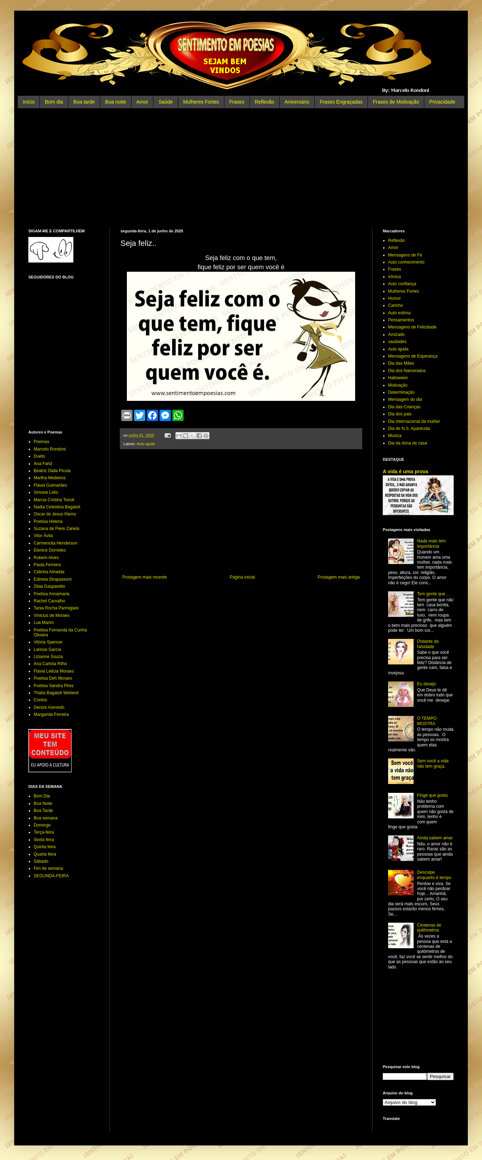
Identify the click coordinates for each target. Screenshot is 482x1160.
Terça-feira (44, 832)
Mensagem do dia (405, 399)
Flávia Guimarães (50, 485)
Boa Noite (43, 803)
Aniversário (297, 102)
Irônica (394, 276)
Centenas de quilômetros (429, 928)
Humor (394, 298)
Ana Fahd (43, 463)
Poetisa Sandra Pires (54, 685)
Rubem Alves (46, 557)
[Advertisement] (241, 168)
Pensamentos (401, 319)
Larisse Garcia (47, 649)
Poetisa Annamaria (51, 593)
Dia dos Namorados (407, 370)
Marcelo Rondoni (50, 449)
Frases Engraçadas (341, 102)
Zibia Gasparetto (49, 586)
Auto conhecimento (406, 262)
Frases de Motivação (396, 102)
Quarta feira (45, 854)
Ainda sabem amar (435, 837)
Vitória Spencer (48, 642)
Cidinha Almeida (49, 571)
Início (28, 102)
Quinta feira (45, 846)
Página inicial (242, 577)
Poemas (41, 441)
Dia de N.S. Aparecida (409, 428)
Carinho (395, 305)
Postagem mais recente (144, 577)
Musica (395, 435)
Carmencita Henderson (55, 543)
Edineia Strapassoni (53, 579)
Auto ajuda (145, 444)
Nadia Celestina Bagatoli (57, 506)
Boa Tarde (43, 810)
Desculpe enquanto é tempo (434, 875)
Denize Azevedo (49, 707)
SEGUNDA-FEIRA (51, 875)
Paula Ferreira (47, 564)
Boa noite (115, 102)
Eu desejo (426, 683)
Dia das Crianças (404, 406)
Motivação (398, 385)
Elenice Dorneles (50, 550)
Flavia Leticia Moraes (54, 671)
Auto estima (399, 312)
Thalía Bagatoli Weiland (56, 692)
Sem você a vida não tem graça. (433, 763)
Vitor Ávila (43, 535)
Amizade (396, 334)
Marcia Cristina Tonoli (54, 499)
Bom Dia (42, 796)
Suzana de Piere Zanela (56, 528)
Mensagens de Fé (405, 255)
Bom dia (54, 102)
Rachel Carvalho (49, 600)
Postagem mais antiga (339, 577)
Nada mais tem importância (431, 543)
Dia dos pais (399, 413)
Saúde (165, 102)
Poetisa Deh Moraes (53, 678)
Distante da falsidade (428, 644)
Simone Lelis (46, 492)
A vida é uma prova (405, 471)
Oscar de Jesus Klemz (55, 514)
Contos (40, 699)
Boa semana (45, 818)
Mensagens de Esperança (412, 356)
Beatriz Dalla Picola (52, 470)
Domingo (42, 825)
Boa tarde (84, 102)
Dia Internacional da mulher (414, 421)
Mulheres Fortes (201, 102)
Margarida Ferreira (51, 714)
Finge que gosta (432, 795)
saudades (397, 341)
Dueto (39, 456)
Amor (142, 102)
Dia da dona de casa (407, 443)
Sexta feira (44, 839)
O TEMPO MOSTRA (427, 721)
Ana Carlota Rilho (50, 663)
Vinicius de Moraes (51, 615)
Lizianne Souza (48, 656)
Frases (237, 102)
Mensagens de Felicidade (412, 327)
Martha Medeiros (50, 477)
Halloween (398, 377)
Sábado (41, 861)
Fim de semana (48, 868)
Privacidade (442, 102)
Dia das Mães (401, 363)
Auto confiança (402, 283)
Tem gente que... (433, 593)
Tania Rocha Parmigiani (56, 608)
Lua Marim (44, 622)
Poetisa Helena (48, 521)
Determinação (401, 392)
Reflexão (264, 102)
